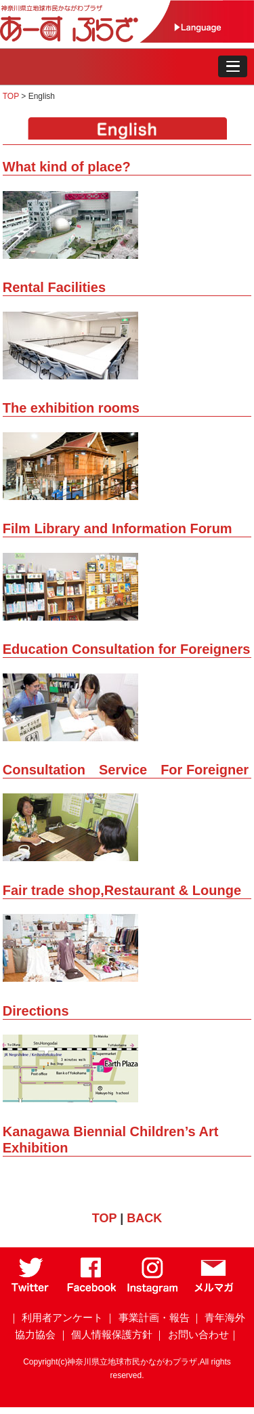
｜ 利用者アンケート (56, 1317)
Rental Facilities (54, 287)
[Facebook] (91, 1290)
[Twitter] (30, 1290)
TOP (12, 96)
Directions (36, 1010)
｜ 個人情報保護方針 (105, 1334)
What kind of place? (67, 166)
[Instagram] (152, 1290)
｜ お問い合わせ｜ (196, 1334)
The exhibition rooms (71, 407)
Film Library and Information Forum (117, 528)
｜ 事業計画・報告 (147, 1317)
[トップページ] (85, 39)
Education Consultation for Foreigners (127, 649)
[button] (232, 66)
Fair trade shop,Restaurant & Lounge (122, 890)
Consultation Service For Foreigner (126, 769)
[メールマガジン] (213, 1290)
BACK (144, 1218)
